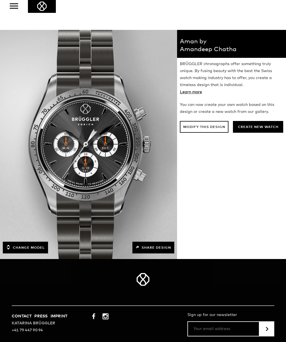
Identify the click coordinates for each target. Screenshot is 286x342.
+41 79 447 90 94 (27, 330)
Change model (25, 247)
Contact (22, 316)
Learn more (191, 92)
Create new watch (258, 127)
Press (40, 316)
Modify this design (204, 127)
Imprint (59, 316)
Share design (153, 248)
